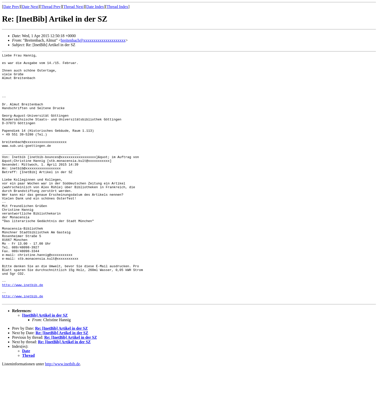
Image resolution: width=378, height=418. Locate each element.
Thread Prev (51, 7)
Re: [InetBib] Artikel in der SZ (61, 378)
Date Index (95, 7)
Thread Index (117, 7)
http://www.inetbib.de (22, 331)
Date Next (30, 7)
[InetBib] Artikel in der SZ (45, 365)
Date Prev (11, 7)
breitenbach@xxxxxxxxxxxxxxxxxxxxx (93, 40)
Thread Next (73, 7)
